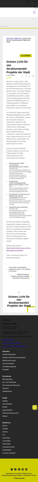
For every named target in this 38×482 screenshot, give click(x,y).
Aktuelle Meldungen (9, 354)
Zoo (3, 435)
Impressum (10, 473)
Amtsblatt (5, 369)
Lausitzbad (6, 438)
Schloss (5, 432)
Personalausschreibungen (11, 385)
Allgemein (17, 38)
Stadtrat (5, 401)
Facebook (12, 469)
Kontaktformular (7, 340)
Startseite (9, 38)
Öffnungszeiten (7, 379)
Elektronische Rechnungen (11, 343)
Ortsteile (5, 428)
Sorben (4, 425)
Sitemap (27, 475)
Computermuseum (8, 447)
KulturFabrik (6, 444)
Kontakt (18, 473)
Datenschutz (26, 473)
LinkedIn (19, 469)
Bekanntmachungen (9, 360)
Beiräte (4, 407)
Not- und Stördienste (9, 382)
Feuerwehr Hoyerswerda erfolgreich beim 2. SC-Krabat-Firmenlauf (18, 269)
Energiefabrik (6, 450)
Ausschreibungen (8, 363)
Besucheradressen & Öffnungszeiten (14, 346)
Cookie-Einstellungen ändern (12, 475)
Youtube (23, 469)
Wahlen (4, 416)
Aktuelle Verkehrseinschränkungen (14, 357)
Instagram (15, 469)
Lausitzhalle (6, 441)
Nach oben (19, 292)
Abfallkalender (7, 391)
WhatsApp (26, 469)
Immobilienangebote (9, 366)
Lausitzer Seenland (8, 453)
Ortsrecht (5, 388)
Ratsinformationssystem (10, 413)
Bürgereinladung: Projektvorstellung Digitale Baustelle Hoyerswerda (21, 276)
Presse (33, 475)
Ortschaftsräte (7, 404)
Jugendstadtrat (7, 410)
